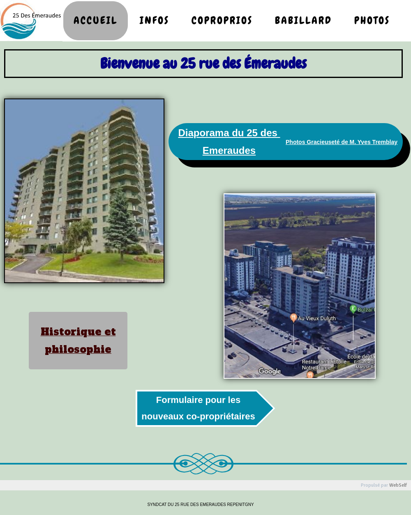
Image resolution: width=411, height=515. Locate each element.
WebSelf (398, 485)
